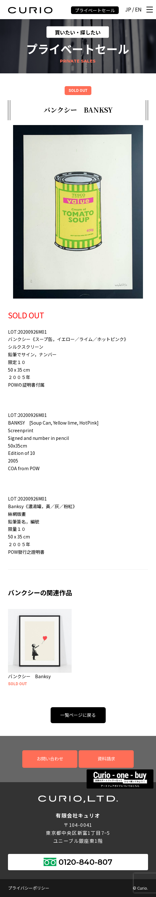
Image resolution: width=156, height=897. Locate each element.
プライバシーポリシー (28, 888)
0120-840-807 (85, 862)
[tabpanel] (78, 212)
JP (128, 9)
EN (138, 9)
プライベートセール (95, 10)
